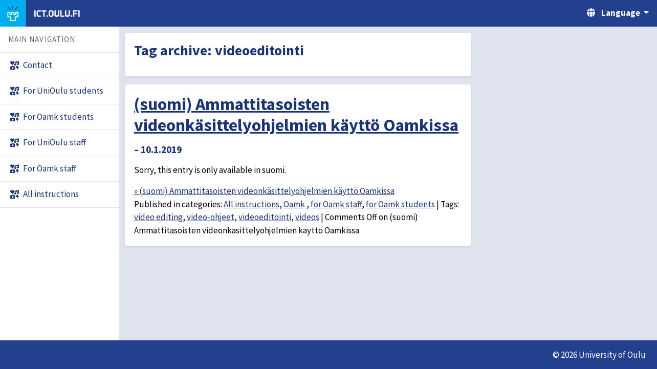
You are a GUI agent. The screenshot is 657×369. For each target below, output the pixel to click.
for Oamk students (400, 204)
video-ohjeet (210, 217)
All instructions (251, 204)
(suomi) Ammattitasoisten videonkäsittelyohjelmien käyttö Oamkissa (296, 114)
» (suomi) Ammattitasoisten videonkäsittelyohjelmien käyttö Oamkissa (264, 191)
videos (307, 217)
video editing (158, 217)
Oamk (294, 204)
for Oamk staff (336, 204)
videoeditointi (264, 217)
